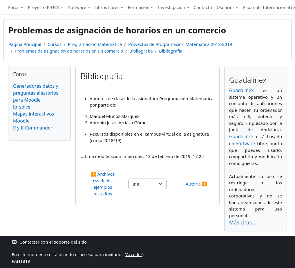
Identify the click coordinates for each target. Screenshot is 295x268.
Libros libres (107, 7)
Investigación (171, 7)
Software (77, 7)
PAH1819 (21, 261)
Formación (139, 7)
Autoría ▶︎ (196, 184)
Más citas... (242, 222)
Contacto (203, 7)
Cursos (54, 44)
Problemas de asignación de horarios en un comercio (69, 51)
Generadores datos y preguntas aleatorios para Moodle (35, 93)
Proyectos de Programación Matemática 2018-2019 (180, 44)
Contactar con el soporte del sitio (49, 242)
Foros (13, 7)
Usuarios (226, 7)
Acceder (134, 254)
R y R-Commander (33, 128)
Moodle (21, 121)
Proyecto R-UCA (44, 7)
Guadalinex (241, 90)
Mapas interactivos (33, 114)
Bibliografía (141, 51)
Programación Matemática (95, 44)
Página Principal (24, 44)
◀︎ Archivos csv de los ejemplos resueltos (103, 184)
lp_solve (21, 107)
